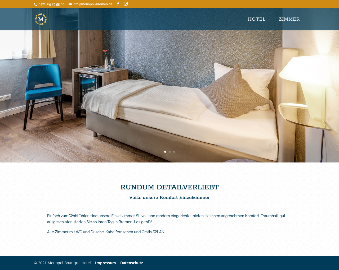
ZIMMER (289, 19)
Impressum (105, 262)
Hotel (257, 19)
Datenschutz (131, 262)
